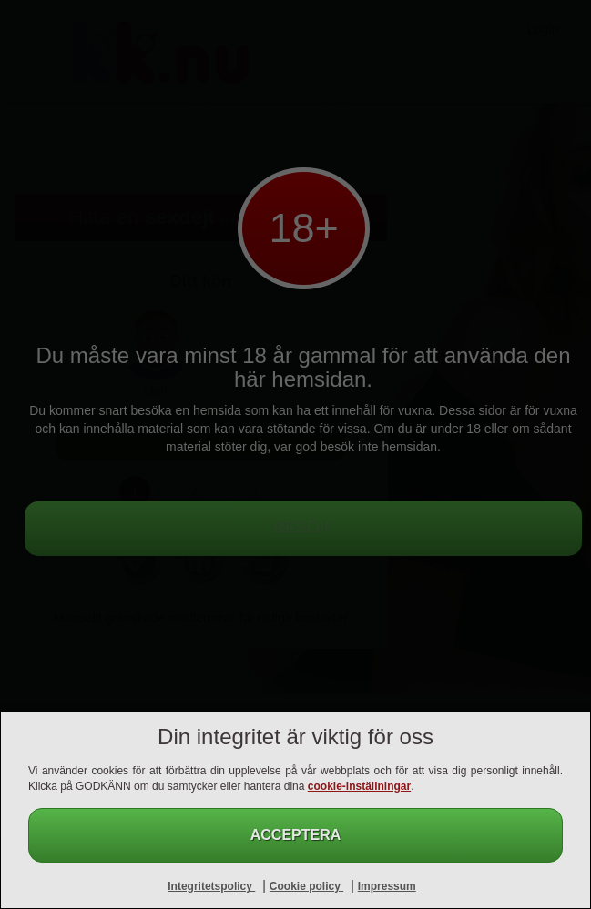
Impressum (387, 886)
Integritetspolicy (211, 886)
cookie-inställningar (359, 786)
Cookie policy (306, 886)
